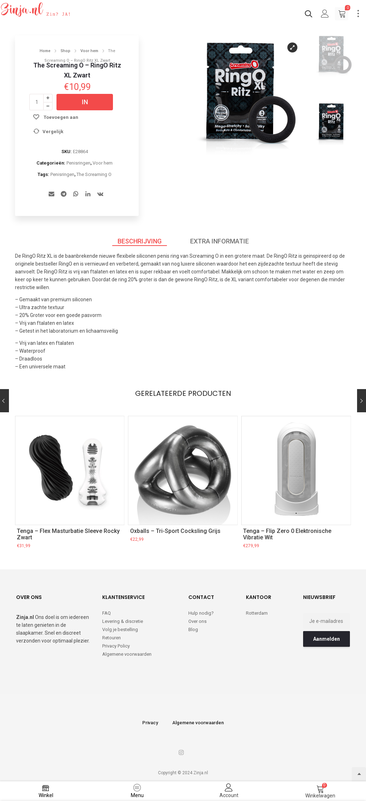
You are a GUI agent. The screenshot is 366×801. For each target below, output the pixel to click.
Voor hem (89, 51)
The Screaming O (94, 174)
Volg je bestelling (120, 629)
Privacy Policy (116, 646)
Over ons (197, 621)
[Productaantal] (36, 102)
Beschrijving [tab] (140, 241)
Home (45, 51)
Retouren (111, 637)
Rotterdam (257, 613)
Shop (65, 51)
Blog (193, 629)
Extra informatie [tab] (219, 241)
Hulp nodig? (201, 613)
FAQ (106, 613)
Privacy (150, 722)
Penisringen (78, 163)
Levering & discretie (122, 621)
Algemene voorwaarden (127, 654)
